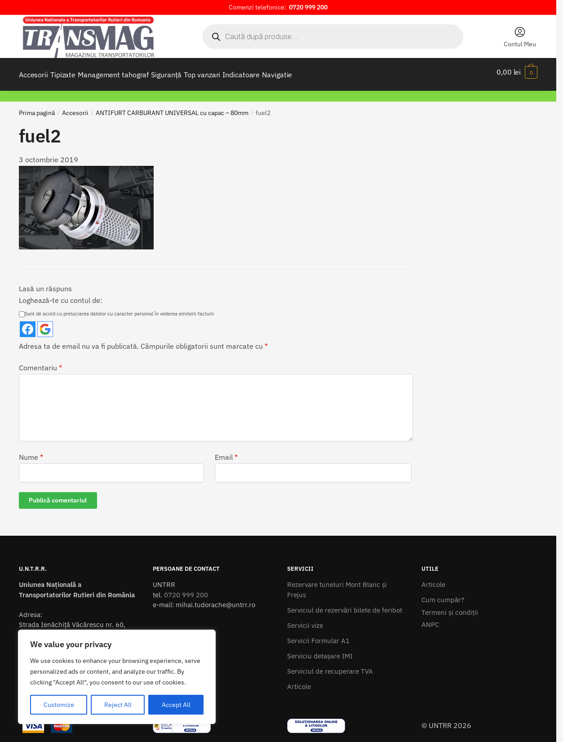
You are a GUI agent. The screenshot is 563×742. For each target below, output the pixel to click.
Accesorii (75, 107)
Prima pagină (37, 107)
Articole (299, 681)
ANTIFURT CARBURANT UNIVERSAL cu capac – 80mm (172, 107)
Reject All (118, 705)
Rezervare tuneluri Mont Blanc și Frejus (337, 584)
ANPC (430, 619)
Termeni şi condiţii (449, 607)
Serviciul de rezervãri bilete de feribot (344, 604)
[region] (117, 677)
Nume (31, 451)
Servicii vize (305, 620)
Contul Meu (520, 37)
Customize (59, 705)
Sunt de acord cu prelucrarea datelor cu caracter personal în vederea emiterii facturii (116, 308)
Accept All (176, 705)
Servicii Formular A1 (318, 635)
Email (226, 451)
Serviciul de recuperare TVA (330, 666)
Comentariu (40, 362)
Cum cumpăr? (442, 594)
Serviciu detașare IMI (320, 650)
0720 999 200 (186, 589)
